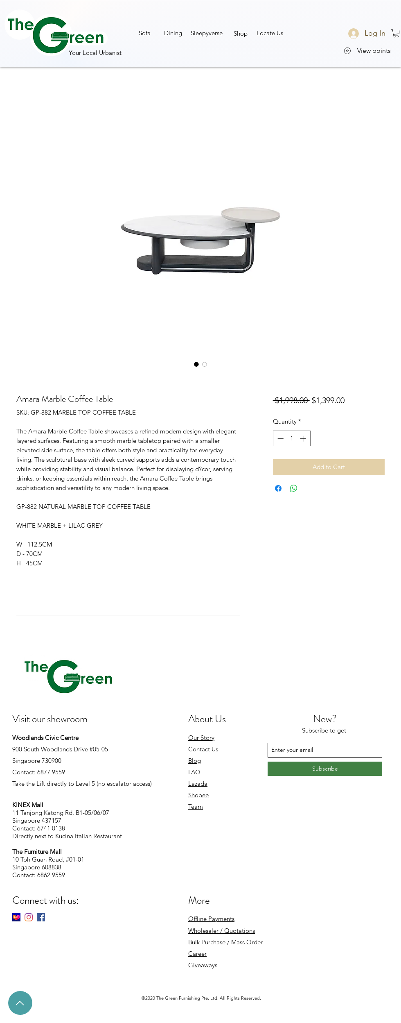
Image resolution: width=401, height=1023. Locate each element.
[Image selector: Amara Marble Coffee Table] (196, 364)
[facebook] (41, 917)
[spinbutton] (291, 438)
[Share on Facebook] (278, 488)
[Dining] (173, 33)
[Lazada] (16, 917)
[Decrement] (279, 438)
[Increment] (303, 438)
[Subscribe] (325, 769)
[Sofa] (145, 33)
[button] (206, 33)
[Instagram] (29, 917)
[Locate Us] (270, 33)
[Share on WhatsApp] (294, 488)
